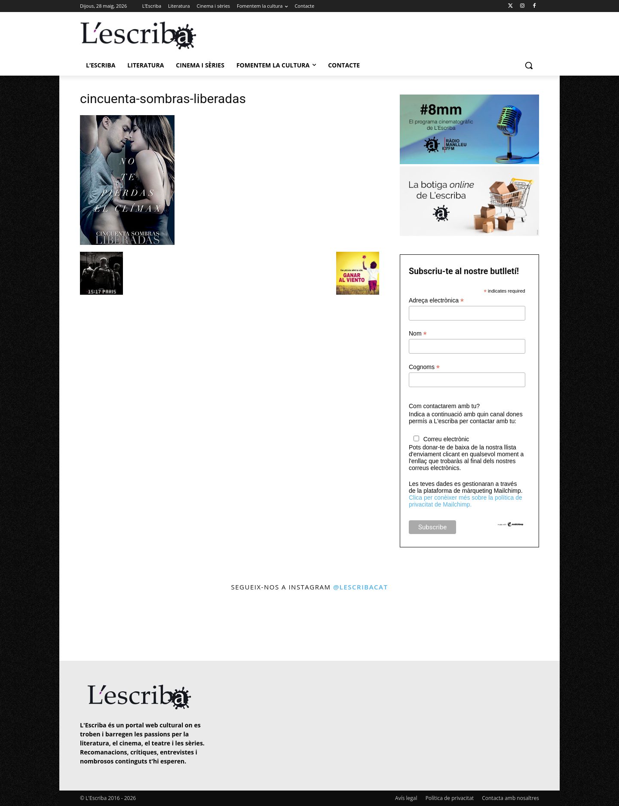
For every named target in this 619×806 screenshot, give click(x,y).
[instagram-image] (88, 627)
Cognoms (424, 367)
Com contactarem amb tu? (444, 406)
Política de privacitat (450, 798)
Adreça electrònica (436, 300)
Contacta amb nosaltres (510, 798)
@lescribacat (360, 587)
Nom (418, 334)
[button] (528, 65)
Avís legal (406, 798)
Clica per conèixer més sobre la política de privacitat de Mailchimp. (465, 501)
